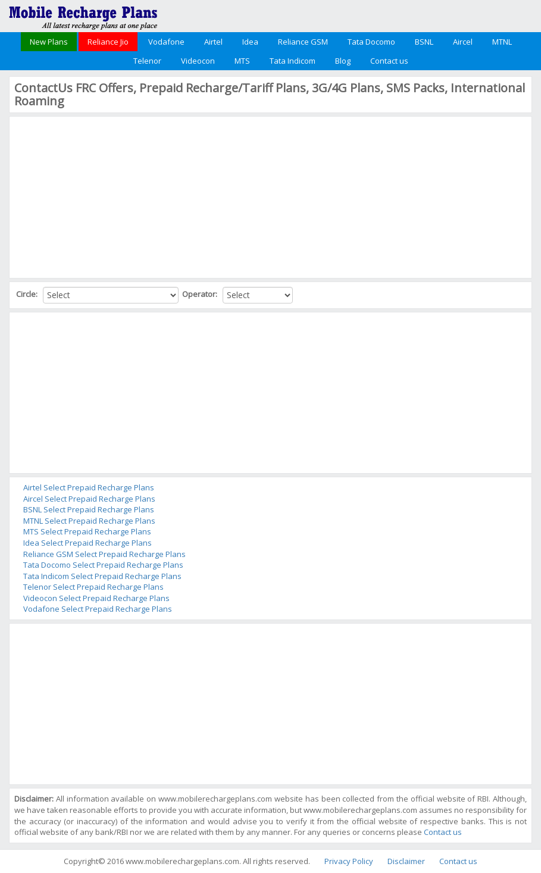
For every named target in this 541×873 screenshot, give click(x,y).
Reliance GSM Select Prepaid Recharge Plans (104, 554)
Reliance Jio (108, 41)
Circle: (27, 294)
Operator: (200, 294)
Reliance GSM (303, 41)
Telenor (147, 60)
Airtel (213, 41)
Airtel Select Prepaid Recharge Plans (88, 487)
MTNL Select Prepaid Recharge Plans (89, 520)
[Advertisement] (103, 195)
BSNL (424, 41)
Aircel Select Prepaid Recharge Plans (89, 498)
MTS (242, 60)
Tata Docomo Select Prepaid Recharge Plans (103, 564)
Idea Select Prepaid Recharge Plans (87, 542)
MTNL (502, 41)
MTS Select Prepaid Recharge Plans (87, 531)
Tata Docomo (371, 41)
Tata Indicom (292, 60)
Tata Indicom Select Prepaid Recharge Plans (102, 576)
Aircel (463, 41)
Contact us (389, 60)
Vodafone (166, 41)
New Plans (49, 41)
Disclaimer (406, 861)
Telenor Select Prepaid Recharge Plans (93, 586)
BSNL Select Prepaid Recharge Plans (88, 509)
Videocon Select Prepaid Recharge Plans (96, 598)
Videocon (198, 60)
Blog (343, 60)
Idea (250, 41)
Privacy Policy (348, 861)
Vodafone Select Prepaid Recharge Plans (97, 608)
